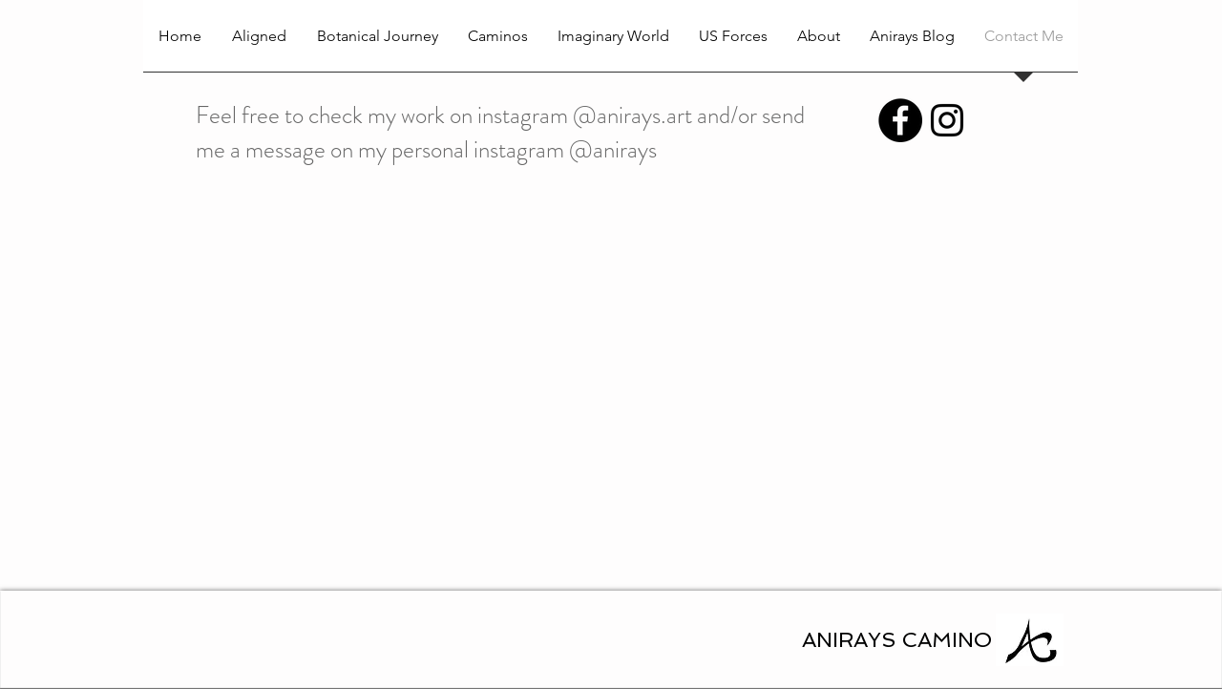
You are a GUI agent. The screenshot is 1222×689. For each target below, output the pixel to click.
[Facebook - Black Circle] (900, 120)
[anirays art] (947, 120)
